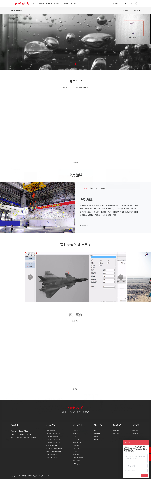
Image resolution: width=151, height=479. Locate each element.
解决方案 (49, 3)
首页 (33, 3)
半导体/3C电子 (78, 458)
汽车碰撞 (76, 461)
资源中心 (57, 3)
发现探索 (65, 3)
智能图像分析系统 (52, 458)
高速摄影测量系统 (52, 455)
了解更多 (75, 162)
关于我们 (74, 3)
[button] (75, 64)
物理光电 (76, 455)
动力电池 (76, 464)
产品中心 (41, 3)
